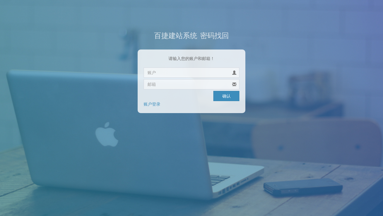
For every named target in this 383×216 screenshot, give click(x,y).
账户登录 (152, 104)
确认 (226, 96)
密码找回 (191, 36)
